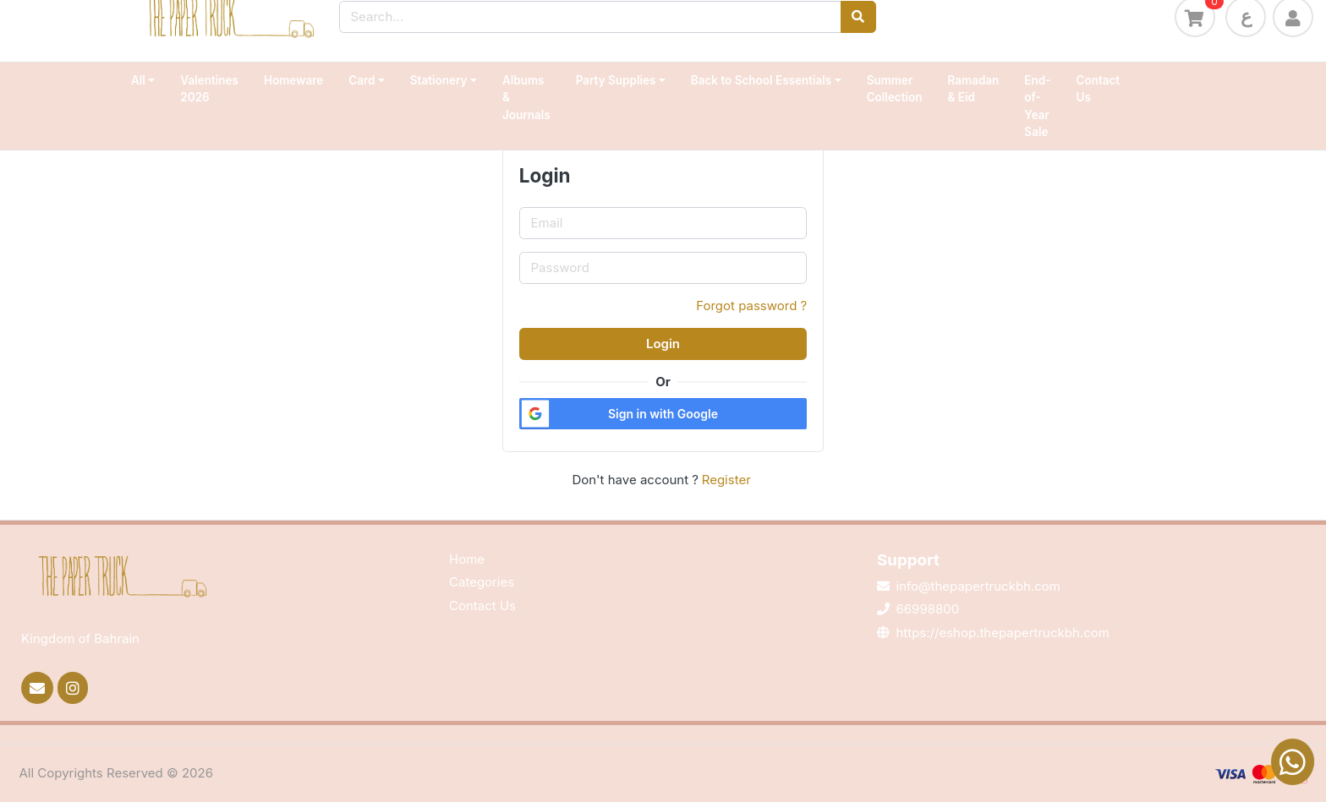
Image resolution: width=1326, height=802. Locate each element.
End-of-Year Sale (1037, 106)
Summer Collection (895, 89)
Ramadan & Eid (974, 89)
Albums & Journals (526, 98)
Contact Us (1099, 89)
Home (467, 559)
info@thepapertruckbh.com (978, 586)
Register (726, 480)
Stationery (439, 80)
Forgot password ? (751, 305)
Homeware (293, 80)
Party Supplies (616, 80)
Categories (481, 582)
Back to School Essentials (761, 80)
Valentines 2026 (209, 89)
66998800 (928, 609)
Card (361, 80)
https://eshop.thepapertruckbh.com (1003, 633)
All (138, 80)
